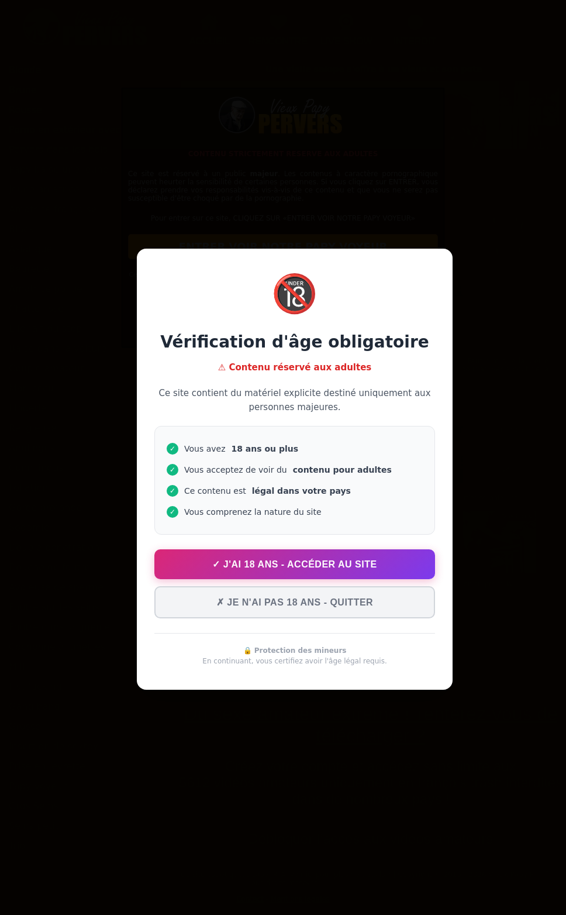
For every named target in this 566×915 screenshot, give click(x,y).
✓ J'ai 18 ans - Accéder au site (294, 564)
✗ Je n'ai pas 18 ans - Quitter (294, 602)
